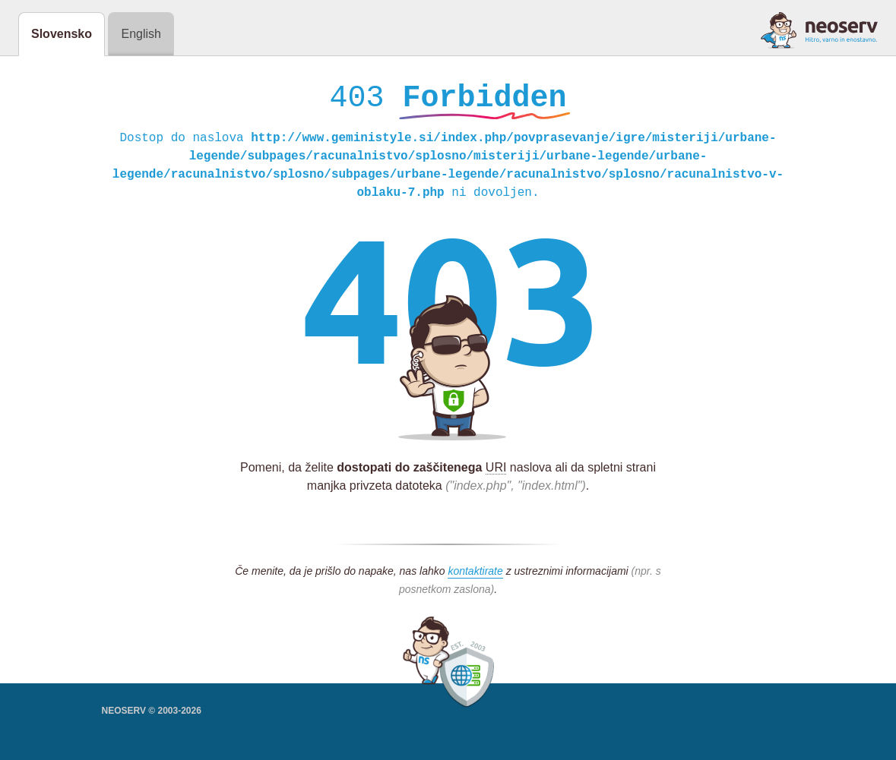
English (140, 33)
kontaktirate (475, 575)
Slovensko (61, 33)
